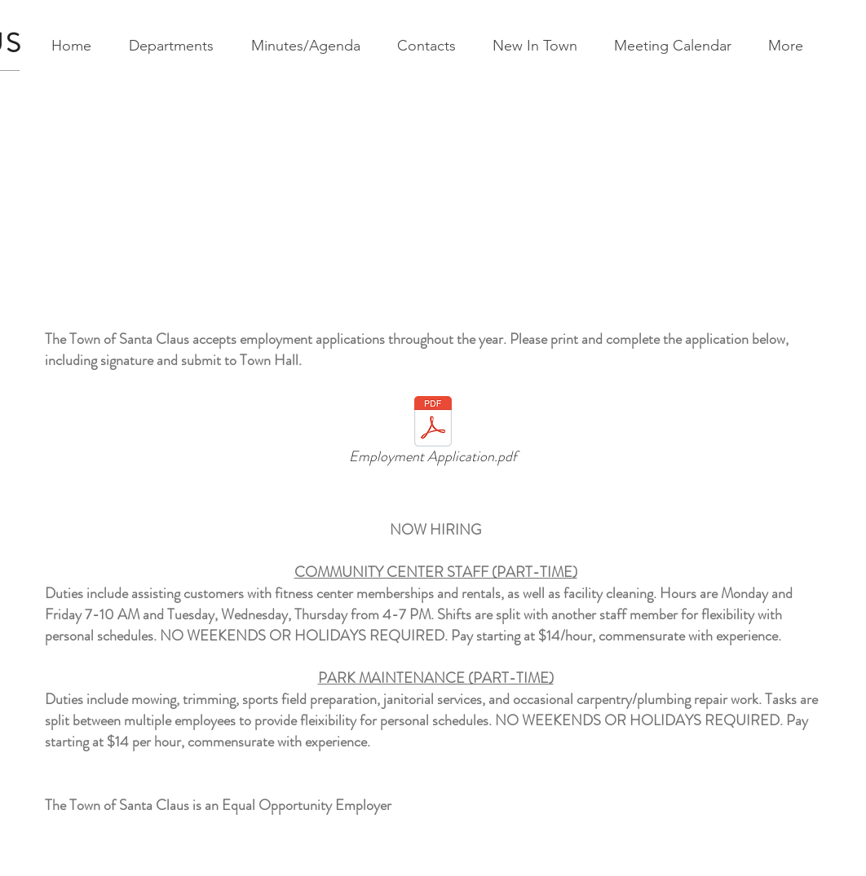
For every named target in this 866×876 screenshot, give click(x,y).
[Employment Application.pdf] (433, 433)
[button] (177, 46)
